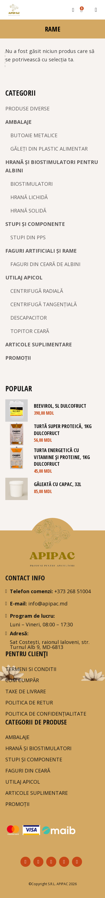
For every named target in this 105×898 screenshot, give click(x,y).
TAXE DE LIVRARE (25, 691)
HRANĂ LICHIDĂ (29, 197)
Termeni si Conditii (30, 669)
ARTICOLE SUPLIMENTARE (38, 344)
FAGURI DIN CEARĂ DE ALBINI (45, 264)
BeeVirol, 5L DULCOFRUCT (60, 405)
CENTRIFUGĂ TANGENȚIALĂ (43, 304)
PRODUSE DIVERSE (27, 108)
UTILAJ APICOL (24, 277)
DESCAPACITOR (28, 317)
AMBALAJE (18, 122)
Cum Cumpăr (22, 680)
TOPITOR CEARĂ (29, 331)
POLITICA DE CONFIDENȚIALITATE (45, 713)
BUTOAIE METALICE (33, 135)
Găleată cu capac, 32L (57, 484)
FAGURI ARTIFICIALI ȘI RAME (41, 250)
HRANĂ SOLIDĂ (28, 210)
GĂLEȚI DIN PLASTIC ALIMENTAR (49, 148)
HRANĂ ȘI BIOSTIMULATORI (38, 748)
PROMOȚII (18, 357)
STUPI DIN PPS (28, 237)
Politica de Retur (29, 702)
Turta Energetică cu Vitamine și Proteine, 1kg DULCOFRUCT (62, 457)
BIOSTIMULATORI (31, 183)
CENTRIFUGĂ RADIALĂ (36, 291)
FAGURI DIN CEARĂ (27, 770)
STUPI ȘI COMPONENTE (35, 224)
